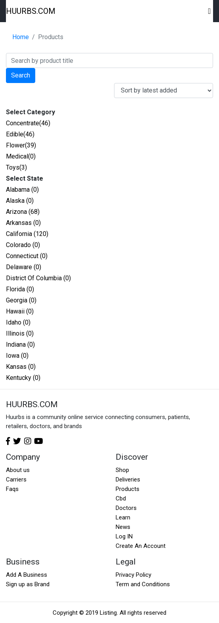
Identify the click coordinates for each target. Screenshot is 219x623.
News (123, 526)
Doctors (126, 508)
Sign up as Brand (28, 584)
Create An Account (141, 545)
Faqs (12, 489)
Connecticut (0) (27, 256)
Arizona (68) (23, 211)
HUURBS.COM (30, 11)
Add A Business (26, 574)
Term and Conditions (143, 584)
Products (127, 489)
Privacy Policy (133, 574)
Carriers (16, 479)
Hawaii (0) (20, 311)
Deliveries (128, 479)
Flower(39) (21, 145)
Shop (122, 470)
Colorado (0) (23, 245)
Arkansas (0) (23, 223)
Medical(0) (21, 156)
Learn (123, 517)
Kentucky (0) (23, 377)
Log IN (124, 536)
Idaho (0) (18, 322)
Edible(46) (20, 134)
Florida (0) (20, 289)
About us (18, 470)
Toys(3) (16, 167)
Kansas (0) (21, 366)
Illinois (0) (20, 333)
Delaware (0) (23, 267)
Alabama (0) (22, 189)
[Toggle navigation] (209, 11)
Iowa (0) (17, 355)
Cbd (121, 498)
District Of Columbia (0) (38, 278)
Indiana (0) (20, 344)
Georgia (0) (21, 300)
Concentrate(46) (28, 123)
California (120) (27, 234)
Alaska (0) (20, 200)
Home (20, 37)
